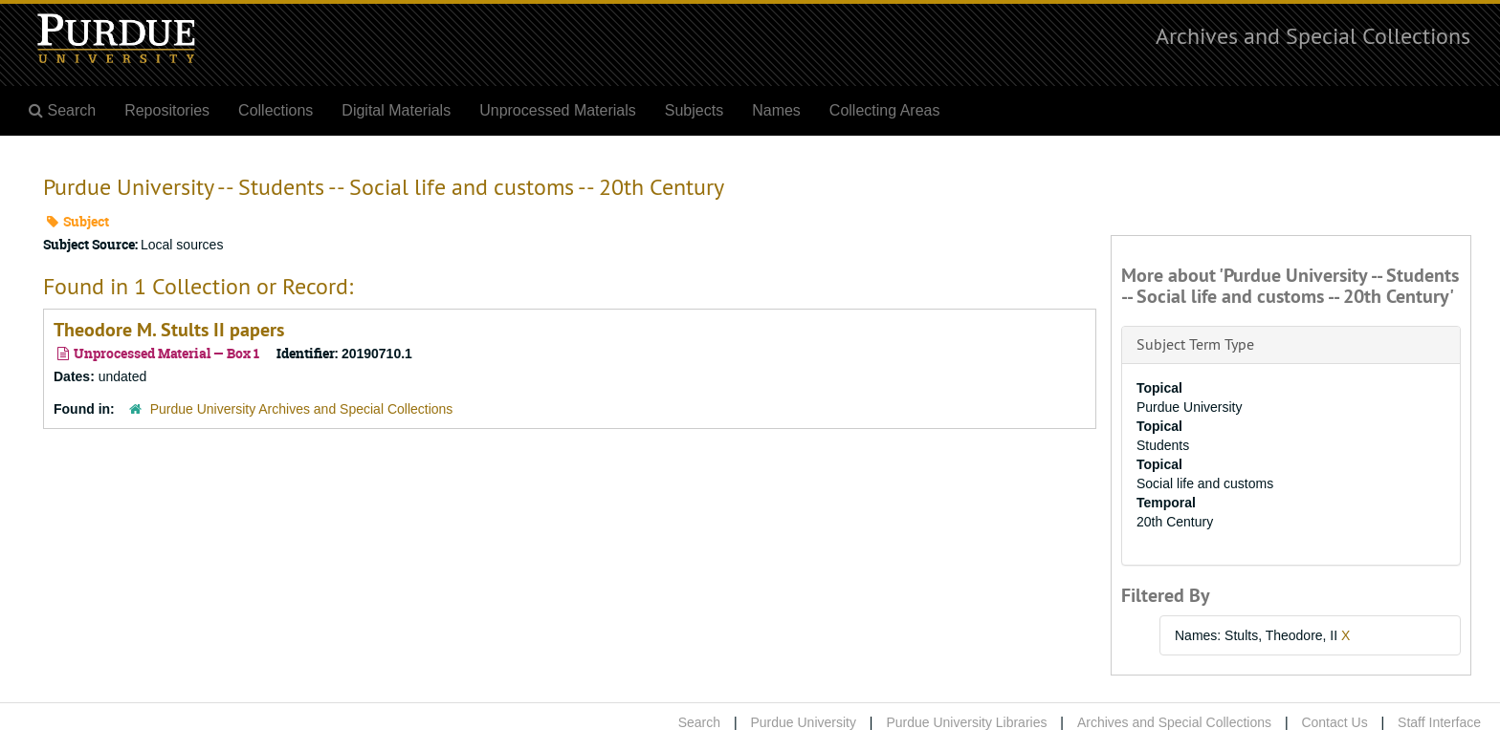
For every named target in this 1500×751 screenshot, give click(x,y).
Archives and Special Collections (1313, 35)
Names (776, 110)
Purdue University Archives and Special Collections (301, 409)
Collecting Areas (884, 110)
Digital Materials (396, 110)
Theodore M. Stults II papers (169, 329)
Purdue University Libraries (966, 722)
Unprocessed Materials (557, 110)
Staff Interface (1439, 722)
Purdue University (803, 722)
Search (699, 722)
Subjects (694, 110)
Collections (275, 110)
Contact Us (1334, 722)
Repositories (167, 110)
